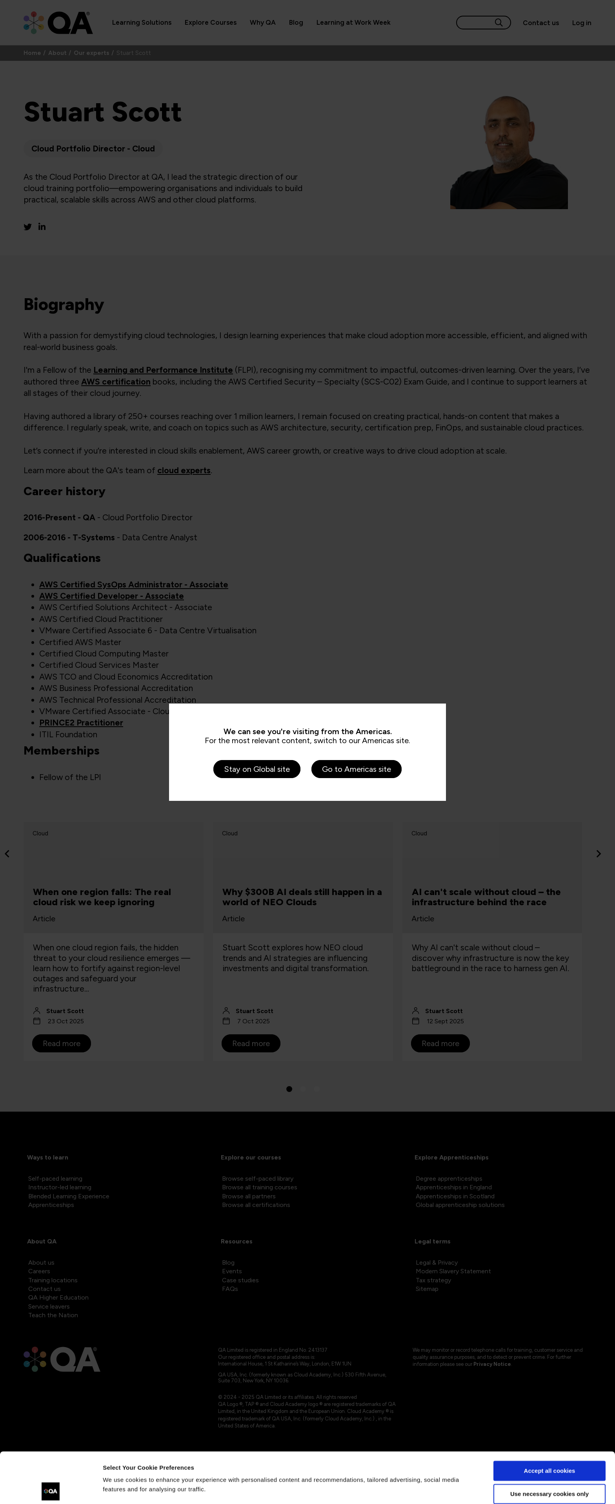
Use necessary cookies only (549, 1443)
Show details (121, 1488)
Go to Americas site (356, 769)
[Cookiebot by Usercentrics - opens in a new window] (50, 1489)
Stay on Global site (257, 769)
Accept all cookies (549, 1420)
